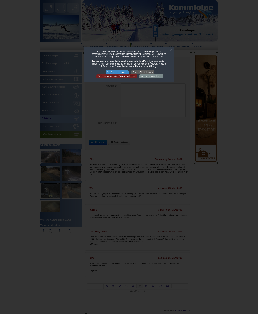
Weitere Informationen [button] (151, 76)
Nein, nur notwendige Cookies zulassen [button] (117, 76)
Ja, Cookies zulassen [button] (117, 72)
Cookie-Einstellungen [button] (143, 72)
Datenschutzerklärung (145, 66)
